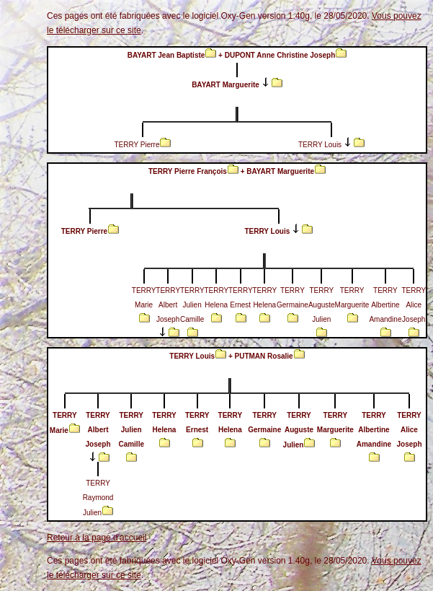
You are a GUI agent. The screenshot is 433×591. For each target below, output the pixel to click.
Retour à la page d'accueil (96, 538)
